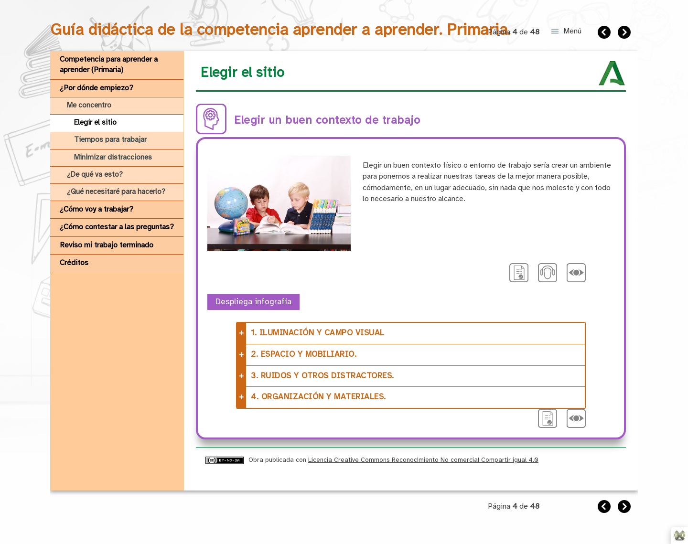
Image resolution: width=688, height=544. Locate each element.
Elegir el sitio (95, 123)
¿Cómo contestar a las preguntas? (117, 227)
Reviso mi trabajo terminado (106, 245)
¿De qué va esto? (95, 175)
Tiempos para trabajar (110, 140)
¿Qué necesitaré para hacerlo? (116, 192)
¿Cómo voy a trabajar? (96, 209)
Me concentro (89, 105)
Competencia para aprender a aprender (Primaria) (109, 64)
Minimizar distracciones (113, 157)
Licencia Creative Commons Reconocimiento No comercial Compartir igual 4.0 (423, 460)
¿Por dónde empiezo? (96, 88)
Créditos (74, 263)
